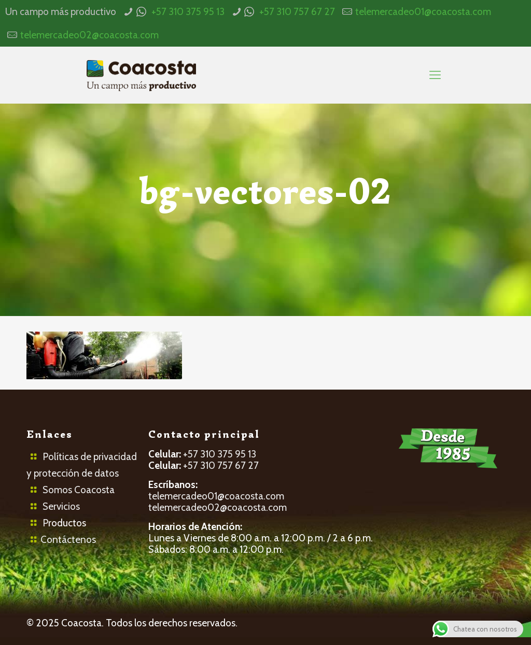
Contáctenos (68, 540)
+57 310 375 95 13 (188, 12)
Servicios (61, 506)
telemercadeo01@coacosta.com (423, 12)
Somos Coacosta (79, 490)
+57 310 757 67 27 (297, 12)
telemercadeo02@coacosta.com (89, 35)
